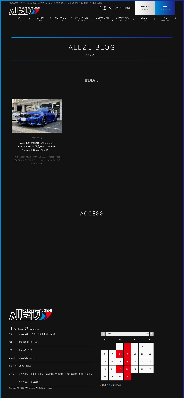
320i (23, 157)
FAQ (165, 20)
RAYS (17, 160)
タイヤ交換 (26, 160)
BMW (17, 157)
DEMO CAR (102, 20)
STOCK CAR (123, 20)
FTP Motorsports (40, 157)
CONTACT (165, 8)
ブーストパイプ (54, 160)
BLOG (144, 20)
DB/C (29, 157)
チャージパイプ (39, 160)
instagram (32, 329)
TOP (19, 20)
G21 (58, 157)
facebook (16, 329)
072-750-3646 (122, 8)
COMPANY (145, 8)
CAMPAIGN (81, 20)
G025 (52, 157)
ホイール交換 (37, 163)
